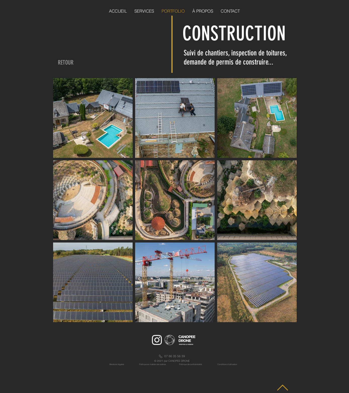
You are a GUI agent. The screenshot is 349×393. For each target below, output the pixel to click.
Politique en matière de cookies (153, 364)
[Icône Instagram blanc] (157, 340)
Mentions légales (116, 364)
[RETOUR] (65, 63)
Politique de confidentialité (190, 364)
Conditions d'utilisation (227, 364)
